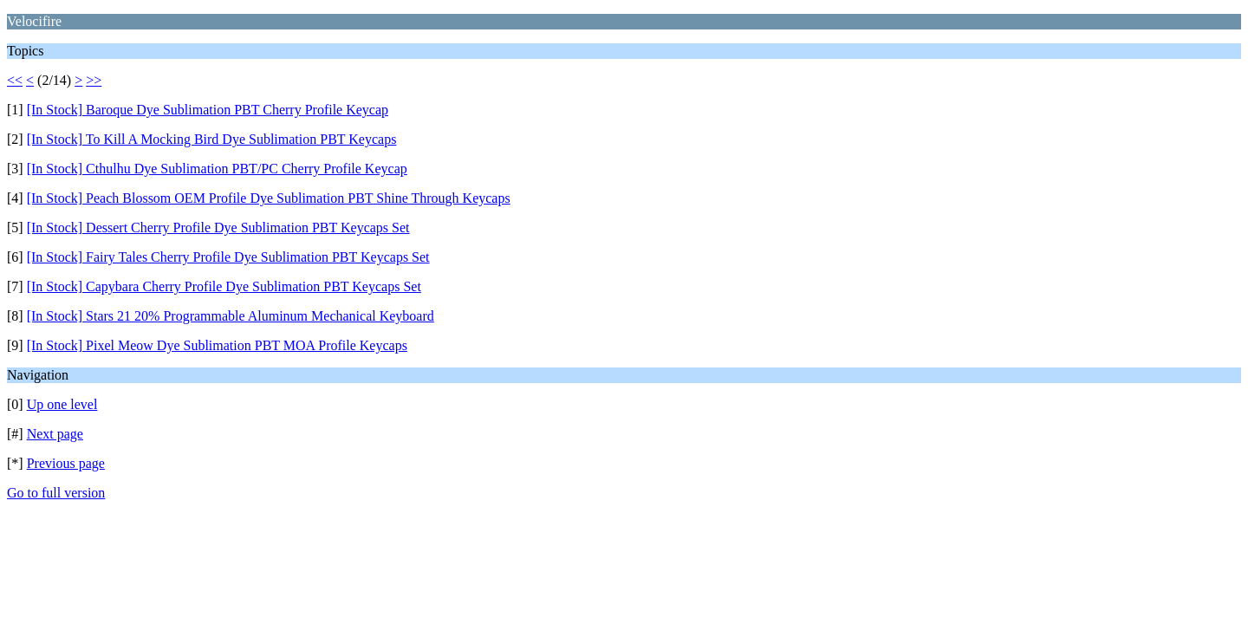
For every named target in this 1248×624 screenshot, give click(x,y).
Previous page (66, 463)
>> (93, 80)
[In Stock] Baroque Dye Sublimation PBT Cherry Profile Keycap (207, 109)
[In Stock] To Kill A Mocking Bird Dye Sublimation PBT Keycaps (212, 139)
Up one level (62, 404)
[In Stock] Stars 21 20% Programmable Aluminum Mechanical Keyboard (230, 316)
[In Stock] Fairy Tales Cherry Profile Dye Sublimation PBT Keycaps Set (228, 257)
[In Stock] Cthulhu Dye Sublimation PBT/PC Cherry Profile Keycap (217, 168)
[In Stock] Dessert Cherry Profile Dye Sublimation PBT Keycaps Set (218, 227)
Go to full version (56, 492)
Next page (55, 433)
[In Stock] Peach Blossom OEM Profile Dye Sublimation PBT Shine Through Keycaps (268, 198)
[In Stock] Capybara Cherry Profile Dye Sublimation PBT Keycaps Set (224, 286)
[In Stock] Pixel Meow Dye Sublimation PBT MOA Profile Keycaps (217, 345)
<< (15, 80)
